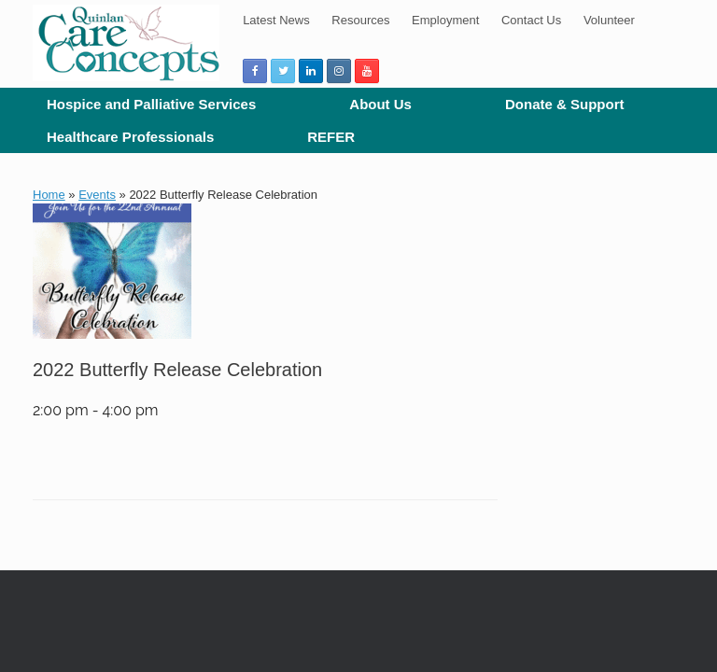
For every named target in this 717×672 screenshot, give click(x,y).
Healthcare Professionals (130, 137)
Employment (445, 20)
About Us (380, 104)
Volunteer (609, 20)
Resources (360, 20)
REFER (331, 137)
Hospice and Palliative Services (151, 104)
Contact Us (531, 20)
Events (97, 195)
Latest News (276, 20)
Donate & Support (565, 104)
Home (49, 195)
